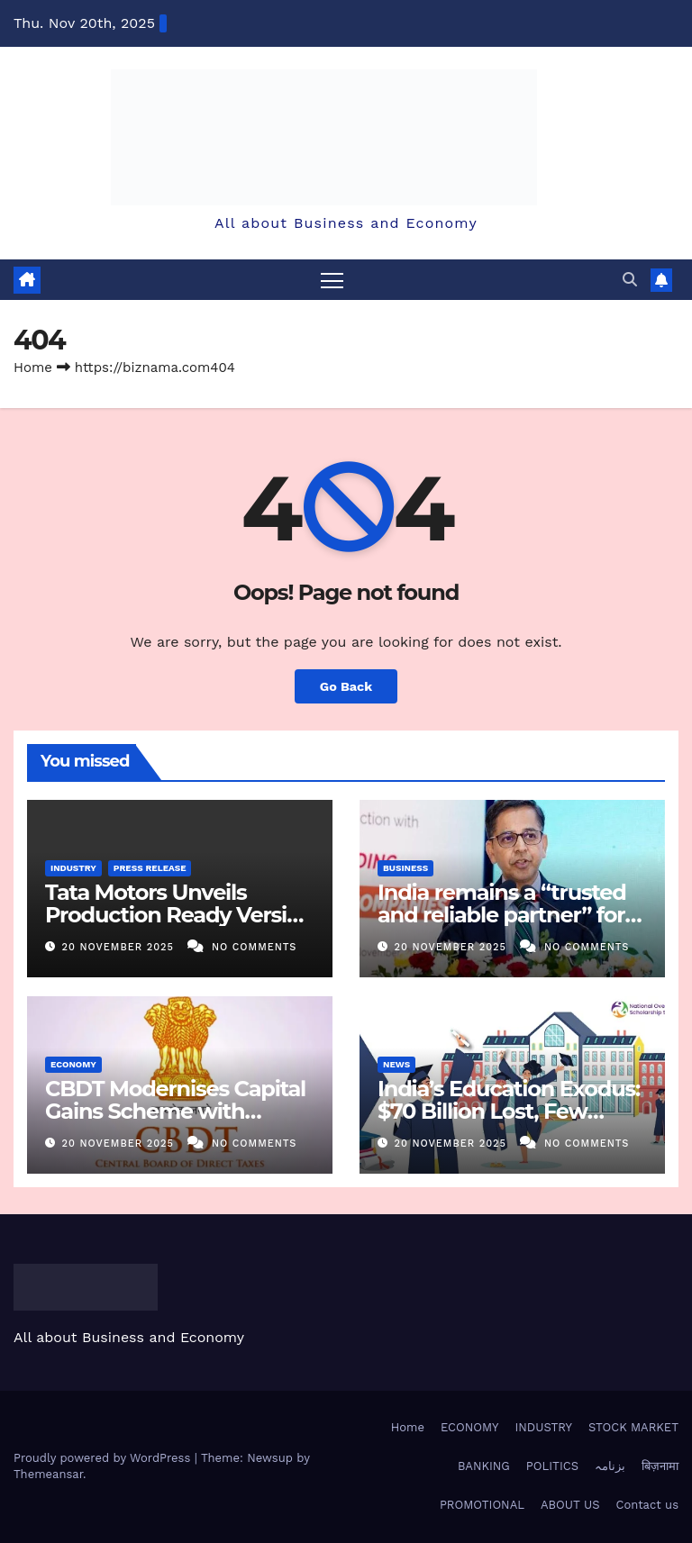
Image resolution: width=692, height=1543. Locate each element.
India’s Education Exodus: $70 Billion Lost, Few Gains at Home (509, 1111)
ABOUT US (570, 1504)
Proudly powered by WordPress (104, 1458)
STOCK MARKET (633, 1427)
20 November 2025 (120, 947)
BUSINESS (405, 868)
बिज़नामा (660, 1466)
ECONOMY (73, 1064)
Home (33, 367)
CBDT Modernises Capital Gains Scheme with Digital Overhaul (175, 1111)
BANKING (484, 1466)
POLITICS (552, 1466)
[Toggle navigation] (332, 280)
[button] (630, 279)
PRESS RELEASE (150, 868)
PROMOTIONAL (482, 1504)
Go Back (346, 686)
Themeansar (48, 1474)
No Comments (254, 947)
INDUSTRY (73, 868)
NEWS (396, 1064)
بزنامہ (610, 1466)
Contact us (646, 1504)
